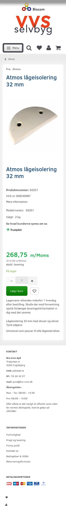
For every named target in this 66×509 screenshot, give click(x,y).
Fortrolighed (13, 434)
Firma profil (13, 445)
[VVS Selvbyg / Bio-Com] (33, 20)
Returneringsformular (18, 461)
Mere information (16, 201)
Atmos (16, 69)
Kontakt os (12, 450)
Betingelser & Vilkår (17, 456)
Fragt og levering (16, 440)
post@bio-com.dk (23, 381)
